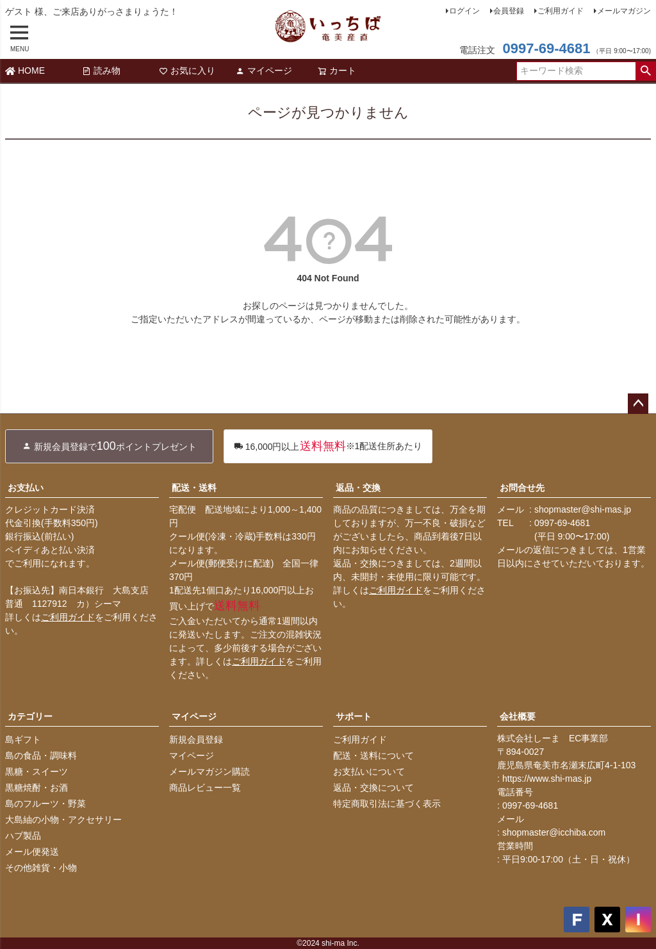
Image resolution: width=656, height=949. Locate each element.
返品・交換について (373, 787)
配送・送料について (373, 755)
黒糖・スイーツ (36, 771)
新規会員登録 (196, 739)
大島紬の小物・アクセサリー (63, 819)
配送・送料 (194, 488)
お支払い (26, 488)
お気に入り (187, 70)
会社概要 (518, 716)
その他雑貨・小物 (41, 867)
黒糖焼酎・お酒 (36, 787)
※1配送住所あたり (328, 446)
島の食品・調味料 (41, 755)
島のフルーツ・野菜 (45, 803)
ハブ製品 (23, 835)
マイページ (264, 70)
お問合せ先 (522, 488)
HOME (25, 70)
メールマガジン (624, 10)
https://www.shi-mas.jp (546, 778)
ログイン (464, 10)
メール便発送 (32, 851)
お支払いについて (369, 771)
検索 (645, 71)
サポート (354, 716)
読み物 (101, 70)
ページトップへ (638, 403)
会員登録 (508, 10)
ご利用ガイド (560, 10)
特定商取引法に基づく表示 (387, 803)
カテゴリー (30, 716)
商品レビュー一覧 (205, 787)
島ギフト (23, 739)
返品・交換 (358, 488)
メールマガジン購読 (209, 771)
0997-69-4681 (546, 48)
